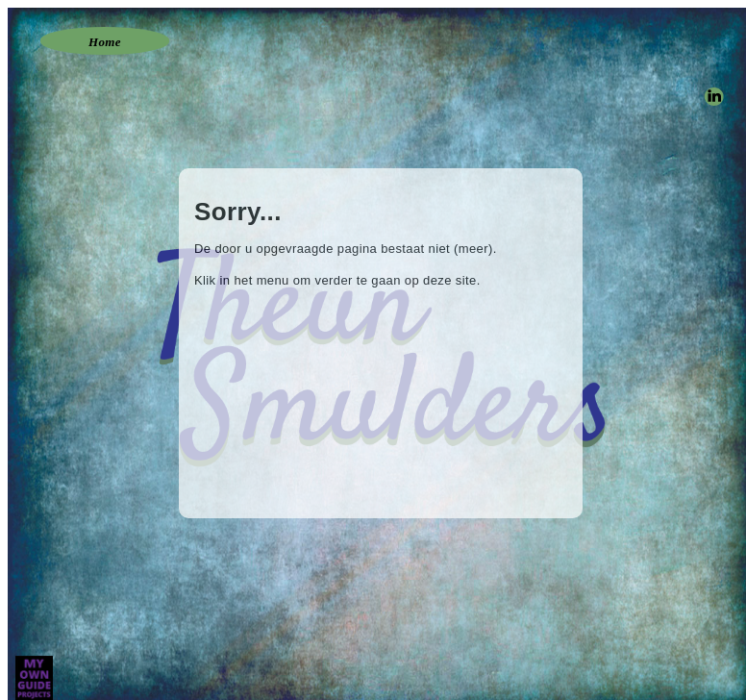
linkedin (713, 93)
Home (104, 42)
